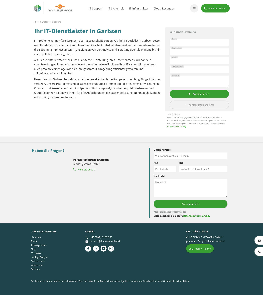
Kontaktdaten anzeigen (202, 104)
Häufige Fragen (39, 257)
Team (34, 241)
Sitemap (35, 269)
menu (194, 8)
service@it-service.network (103, 241)
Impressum (37, 265)
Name (174, 39)
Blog (33, 249)
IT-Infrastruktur (138, 8)
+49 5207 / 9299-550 (98, 237)
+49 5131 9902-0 (84, 169)
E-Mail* (174, 57)
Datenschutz (38, 261)
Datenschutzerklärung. (196, 215)
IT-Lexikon (36, 253)
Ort (181, 162)
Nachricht (175, 76)
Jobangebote (38, 245)
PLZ (156, 162)
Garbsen (44, 21)
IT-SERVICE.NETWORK (44, 231)
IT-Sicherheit (116, 8)
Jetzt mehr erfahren (200, 248)
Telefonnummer (177, 66)
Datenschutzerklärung (176, 126)
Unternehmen (176, 48)
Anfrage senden (201, 94)
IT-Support (95, 8)
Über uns (36, 237)
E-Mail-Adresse (162, 149)
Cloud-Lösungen (164, 8)
